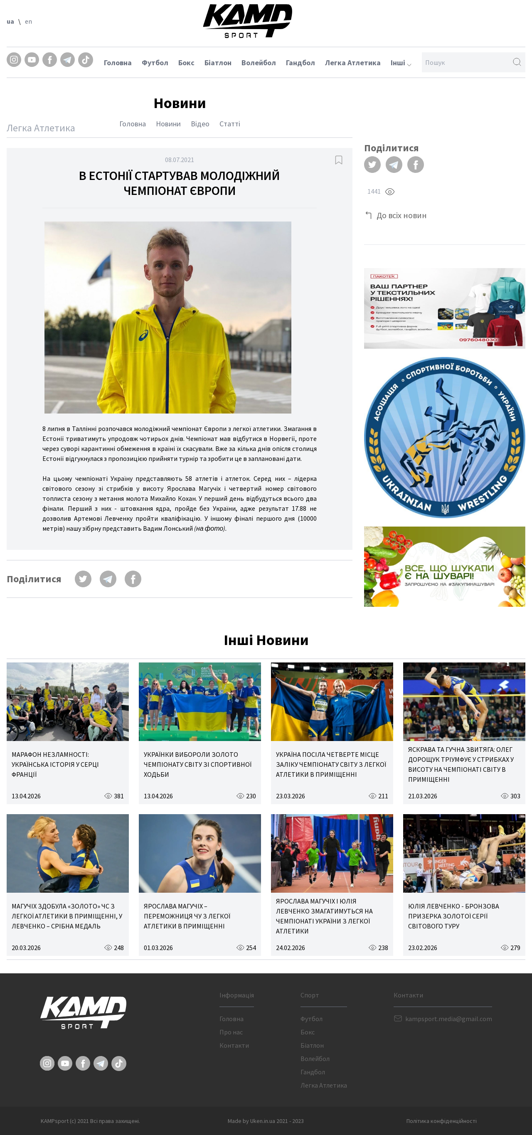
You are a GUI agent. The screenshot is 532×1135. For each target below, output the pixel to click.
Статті (229, 123)
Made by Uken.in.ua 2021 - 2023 (266, 1121)
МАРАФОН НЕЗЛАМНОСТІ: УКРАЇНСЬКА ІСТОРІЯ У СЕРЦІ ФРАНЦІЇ (55, 764)
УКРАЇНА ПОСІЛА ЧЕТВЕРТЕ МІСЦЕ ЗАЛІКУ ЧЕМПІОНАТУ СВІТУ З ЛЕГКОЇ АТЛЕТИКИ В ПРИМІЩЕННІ (331, 764)
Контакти (234, 1045)
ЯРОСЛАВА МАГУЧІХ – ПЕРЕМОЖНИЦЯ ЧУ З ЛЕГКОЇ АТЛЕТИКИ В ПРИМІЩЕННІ (187, 916)
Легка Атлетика (353, 62)
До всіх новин (402, 215)
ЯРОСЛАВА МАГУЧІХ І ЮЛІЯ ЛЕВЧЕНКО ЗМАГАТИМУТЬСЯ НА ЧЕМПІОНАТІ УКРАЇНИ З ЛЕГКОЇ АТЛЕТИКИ (324, 916)
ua (10, 21)
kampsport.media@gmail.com (448, 1018)
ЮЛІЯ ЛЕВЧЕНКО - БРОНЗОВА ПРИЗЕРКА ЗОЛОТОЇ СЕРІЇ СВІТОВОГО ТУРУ (453, 916)
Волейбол (258, 62)
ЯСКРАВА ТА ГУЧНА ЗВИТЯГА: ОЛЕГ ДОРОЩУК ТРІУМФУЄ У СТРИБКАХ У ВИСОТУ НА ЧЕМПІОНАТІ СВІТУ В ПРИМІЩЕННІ (461, 764)
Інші (401, 62)
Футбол (155, 62)
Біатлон (218, 62)
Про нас (231, 1032)
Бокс (186, 62)
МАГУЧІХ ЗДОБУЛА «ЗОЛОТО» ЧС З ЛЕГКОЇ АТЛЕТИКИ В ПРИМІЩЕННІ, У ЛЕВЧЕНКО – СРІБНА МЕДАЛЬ (67, 916)
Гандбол (300, 62)
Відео (200, 123)
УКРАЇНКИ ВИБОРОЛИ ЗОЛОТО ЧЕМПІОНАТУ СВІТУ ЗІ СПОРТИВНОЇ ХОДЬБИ (197, 764)
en (28, 21)
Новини (168, 123)
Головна (118, 62)
